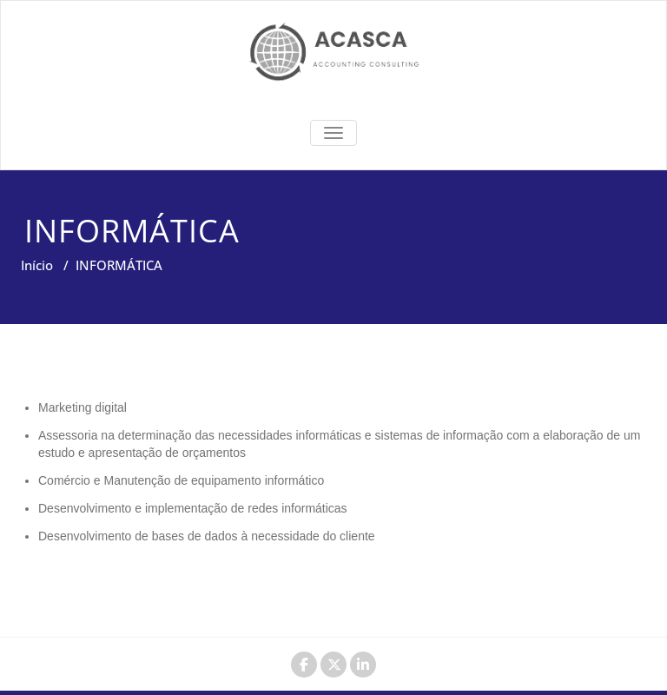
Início (37, 265)
